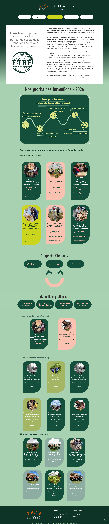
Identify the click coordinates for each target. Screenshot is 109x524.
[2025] (33, 264)
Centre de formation (60, 9)
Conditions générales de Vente (67, 523)
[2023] (75, 264)
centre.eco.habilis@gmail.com (65, 513)
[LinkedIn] (58, 517)
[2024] (54, 264)
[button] (31, 182)
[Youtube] (61, 517)
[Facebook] (54, 517)
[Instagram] (56, 517)
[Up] (105, 520)
